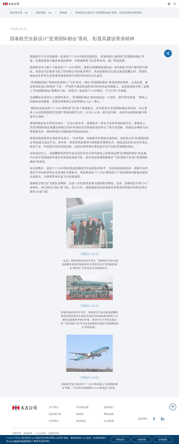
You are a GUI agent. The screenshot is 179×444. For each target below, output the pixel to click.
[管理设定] (120, 439)
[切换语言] (169, 4)
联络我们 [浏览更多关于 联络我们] (109, 407)
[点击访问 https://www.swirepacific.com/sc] (9, 3)
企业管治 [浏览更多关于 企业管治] (54, 420)
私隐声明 (25, 441)
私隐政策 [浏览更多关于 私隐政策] (28, 433)
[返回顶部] (173, 407)
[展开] (174, 4)
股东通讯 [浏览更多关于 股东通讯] (41, 12)
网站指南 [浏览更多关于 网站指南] (109, 414)
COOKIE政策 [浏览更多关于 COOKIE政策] (40, 433)
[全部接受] (163, 439)
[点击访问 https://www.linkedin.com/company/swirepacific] (163, 419)
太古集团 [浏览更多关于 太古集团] (109, 420)
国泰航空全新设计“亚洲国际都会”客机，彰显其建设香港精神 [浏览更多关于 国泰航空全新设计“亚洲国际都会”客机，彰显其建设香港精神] (108, 12)
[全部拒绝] (142, 439)
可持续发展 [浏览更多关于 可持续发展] (82, 407)
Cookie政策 (14, 441)
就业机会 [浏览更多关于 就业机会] (81, 420)
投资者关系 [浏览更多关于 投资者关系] (16, 12)
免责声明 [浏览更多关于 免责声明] (16, 433)
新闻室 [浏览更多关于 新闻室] (80, 414)
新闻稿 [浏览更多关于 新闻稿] (63, 12)
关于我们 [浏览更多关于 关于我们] (54, 407)
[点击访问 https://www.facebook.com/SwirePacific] (154, 419)
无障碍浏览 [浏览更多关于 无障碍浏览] (53, 433)
